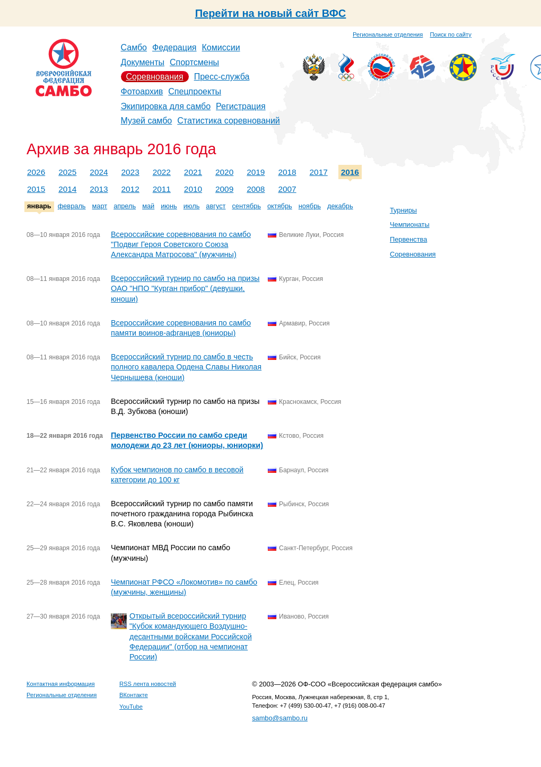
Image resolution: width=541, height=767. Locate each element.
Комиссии (221, 47)
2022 (162, 172)
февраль (72, 206)
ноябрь (310, 206)
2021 (193, 172)
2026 (36, 172)
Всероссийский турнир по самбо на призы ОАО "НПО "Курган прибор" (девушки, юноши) (185, 288)
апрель (125, 206)
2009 (224, 188)
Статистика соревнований (228, 120)
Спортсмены (194, 62)
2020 (224, 172)
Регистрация (241, 106)
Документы (142, 62)
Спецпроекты (194, 91)
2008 (256, 188)
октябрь (279, 206)
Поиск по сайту (451, 34)
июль (192, 206)
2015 (36, 188)
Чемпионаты (410, 224)
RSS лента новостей (147, 684)
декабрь (340, 206)
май (148, 206)
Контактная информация (61, 684)
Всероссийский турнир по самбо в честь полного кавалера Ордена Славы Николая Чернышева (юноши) (186, 366)
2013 (99, 188)
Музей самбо (146, 120)
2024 (99, 172)
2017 (319, 172)
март (100, 206)
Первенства (408, 239)
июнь (169, 206)
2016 (350, 172)
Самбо (134, 47)
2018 (287, 172)
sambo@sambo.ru (280, 718)
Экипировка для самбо (166, 106)
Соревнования (155, 76)
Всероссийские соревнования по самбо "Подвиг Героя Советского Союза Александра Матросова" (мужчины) (181, 244)
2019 (256, 172)
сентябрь (246, 206)
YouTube (131, 706)
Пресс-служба (222, 76)
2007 (287, 188)
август (215, 206)
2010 (193, 188)
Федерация (174, 47)
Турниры (403, 210)
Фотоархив (142, 91)
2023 (130, 172)
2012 (130, 188)
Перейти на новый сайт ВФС (270, 13)
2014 (67, 188)
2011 (162, 188)
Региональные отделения (388, 34)
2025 (67, 172)
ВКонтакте (133, 695)
